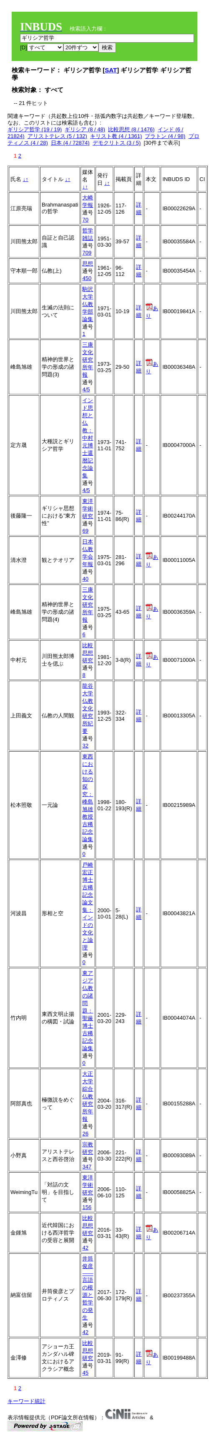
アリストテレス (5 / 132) (57, 136)
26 (85, 1133)
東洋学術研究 (87, 508)
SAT (111, 70)
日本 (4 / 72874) (70, 143)
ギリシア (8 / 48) (85, 129)
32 (85, 745)
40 (85, 579)
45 (85, 1373)
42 (85, 1248)
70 (85, 220)
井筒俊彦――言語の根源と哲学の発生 (87, 1288)
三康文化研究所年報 (87, 360)
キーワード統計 (26, 1401)
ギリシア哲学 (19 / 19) (35, 129)
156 (86, 1207)
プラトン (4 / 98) (165, 136)
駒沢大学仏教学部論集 (87, 304)
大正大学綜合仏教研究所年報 (87, 1096)
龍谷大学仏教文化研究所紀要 (87, 708)
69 (85, 531)
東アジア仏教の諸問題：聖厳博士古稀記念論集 (87, 1010)
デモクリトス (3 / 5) (117, 143)
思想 (87, 263)
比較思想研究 (87, 652)
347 (86, 1166)
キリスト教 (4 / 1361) (116, 136)
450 (86, 278)
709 (86, 253)
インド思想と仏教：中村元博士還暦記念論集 (87, 438)
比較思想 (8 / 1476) (131, 129)
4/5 (86, 389)
